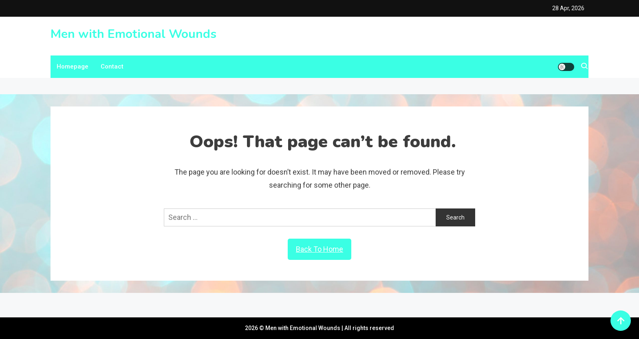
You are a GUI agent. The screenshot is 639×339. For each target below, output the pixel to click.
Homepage (72, 66)
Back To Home (319, 249)
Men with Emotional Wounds (133, 34)
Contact (112, 66)
